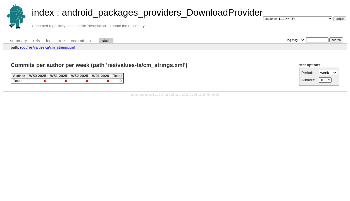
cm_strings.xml (62, 47)
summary (18, 41)
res (30, 47)
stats (106, 41)
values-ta (41, 47)
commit (77, 41)
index (43, 12)
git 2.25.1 (171, 94)
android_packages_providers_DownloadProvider (162, 12)
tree (61, 41)
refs (36, 41)
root (23, 47)
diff (93, 41)
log (49, 41)
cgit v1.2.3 (156, 94)
